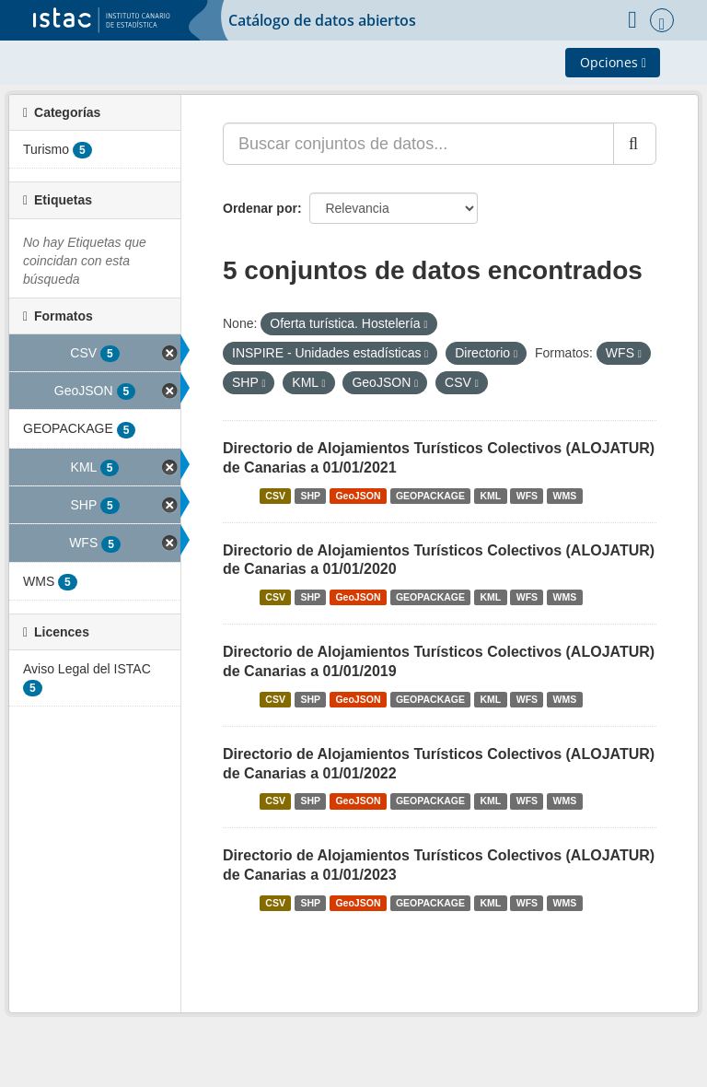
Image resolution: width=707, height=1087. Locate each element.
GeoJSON (357, 495)
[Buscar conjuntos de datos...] (418, 144)
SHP (310, 495)
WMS (565, 495)
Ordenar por (260, 208)
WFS (527, 495)
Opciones (613, 62)
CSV (275, 495)
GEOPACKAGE (430, 495)
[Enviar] (634, 144)
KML (491, 495)
